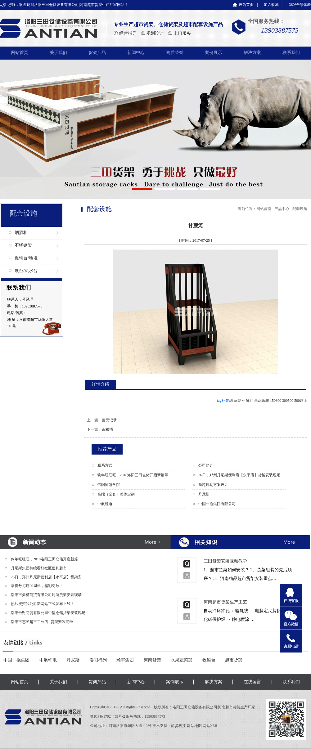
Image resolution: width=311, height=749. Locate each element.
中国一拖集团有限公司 (217, 504)
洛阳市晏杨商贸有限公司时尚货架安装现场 (46, 595)
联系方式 (104, 465)
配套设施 (299, 209)
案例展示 (213, 52)
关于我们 (58, 52)
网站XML (211, 726)
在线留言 (252, 681)
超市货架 (233, 660)
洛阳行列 (98, 660)
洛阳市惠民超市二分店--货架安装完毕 (42, 622)
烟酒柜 (21, 232)
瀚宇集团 (125, 660)
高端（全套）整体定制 (116, 494)
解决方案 (252, 52)
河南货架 (152, 660)
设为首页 (246, 4)
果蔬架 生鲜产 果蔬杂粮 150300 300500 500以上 (268, 400)
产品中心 (281, 209)
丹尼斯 (204, 494)
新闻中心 (136, 52)
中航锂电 (104, 504)
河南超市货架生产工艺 (225, 602)
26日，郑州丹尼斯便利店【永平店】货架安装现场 (239, 475)
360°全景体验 (300, 4)
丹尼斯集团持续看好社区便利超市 (39, 568)
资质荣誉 (174, 52)
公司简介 (205, 465)
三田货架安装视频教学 (225, 561)
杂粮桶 (107, 429)
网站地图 (194, 726)
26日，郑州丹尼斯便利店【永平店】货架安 (46, 577)
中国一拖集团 (16, 660)
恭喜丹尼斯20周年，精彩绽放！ (37, 586)
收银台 (208, 660)
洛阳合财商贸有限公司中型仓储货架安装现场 (48, 613)
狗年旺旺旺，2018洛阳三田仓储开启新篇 (44, 559)
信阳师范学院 (108, 484)
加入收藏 (271, 4)
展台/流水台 (26, 270)
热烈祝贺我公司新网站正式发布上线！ (42, 604)
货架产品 (97, 52)
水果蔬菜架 (181, 660)
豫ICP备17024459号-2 (108, 716)
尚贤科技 (178, 726)
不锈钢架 (23, 245)
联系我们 (291, 52)
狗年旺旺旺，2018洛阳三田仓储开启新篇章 (132, 475)
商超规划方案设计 (213, 484)
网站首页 (19, 52)
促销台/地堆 (26, 258)
